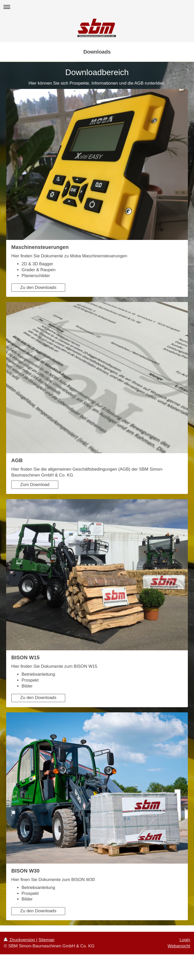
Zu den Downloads (38, 287)
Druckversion (20, 939)
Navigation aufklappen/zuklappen (97, 6)
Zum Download (35, 484)
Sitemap (46, 939)
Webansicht (179, 946)
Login (185, 939)
